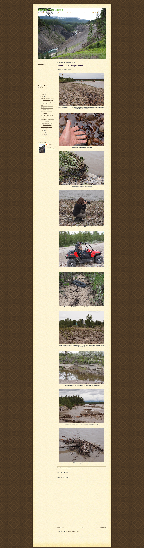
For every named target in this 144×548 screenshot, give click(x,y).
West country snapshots (47, 105)
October (44, 92)
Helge (50, 144)
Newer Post (60, 527)
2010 (41, 137)
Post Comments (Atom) (72, 531)
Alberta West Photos (50, 9)
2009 (41, 139)
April (43, 132)
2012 (41, 90)
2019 (41, 87)
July (43, 94)
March (43, 135)
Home (82, 527)
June (43, 96)
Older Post (103, 527)
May (43, 130)
